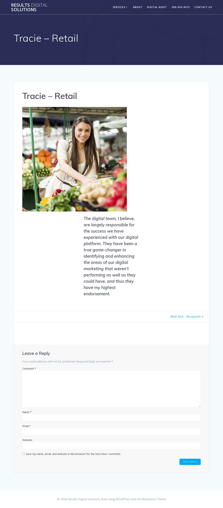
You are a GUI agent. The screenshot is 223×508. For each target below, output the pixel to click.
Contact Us (203, 7)
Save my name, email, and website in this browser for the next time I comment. (73, 454)
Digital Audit (157, 7)
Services (119, 7)
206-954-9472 (181, 7)
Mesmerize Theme (154, 499)
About (137, 7)
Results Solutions (29, 7)
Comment (29, 368)
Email (26, 426)
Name (27, 412)
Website (27, 440)
